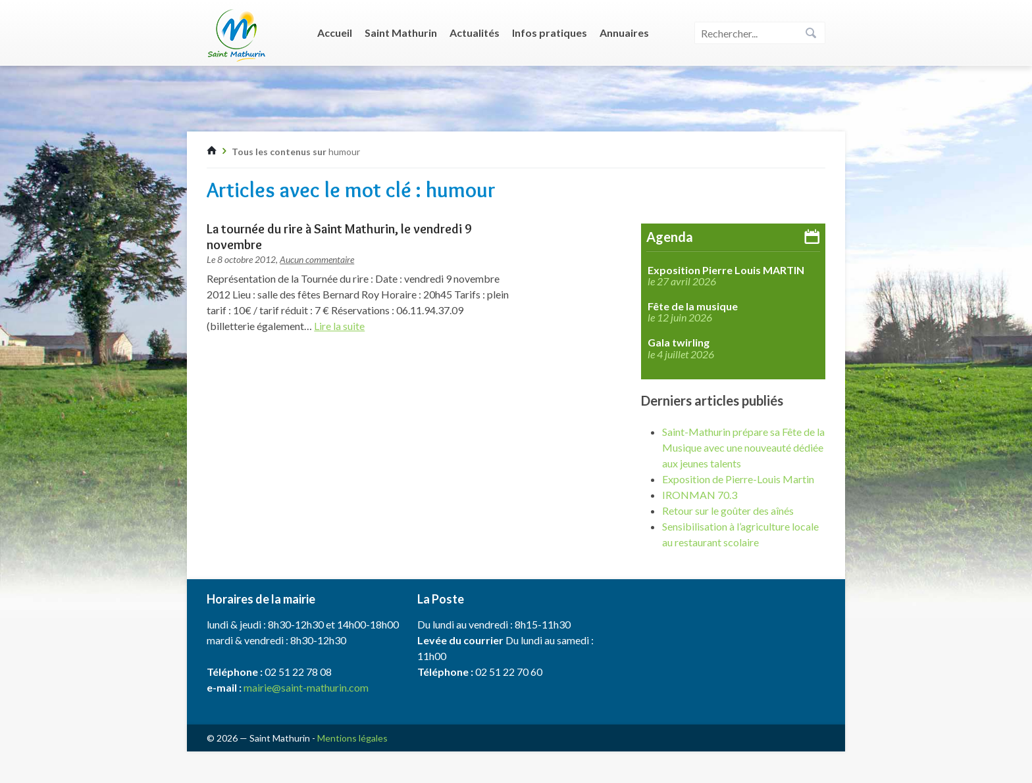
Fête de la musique (693, 306)
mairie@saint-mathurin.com (306, 687)
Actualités (475, 32)
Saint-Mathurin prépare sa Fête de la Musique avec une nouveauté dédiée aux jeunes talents (743, 447)
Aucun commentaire (317, 259)
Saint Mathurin (401, 32)
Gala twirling (679, 342)
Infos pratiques (549, 32)
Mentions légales (352, 738)
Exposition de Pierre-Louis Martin (738, 479)
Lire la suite (339, 326)
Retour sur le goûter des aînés (728, 510)
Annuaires (624, 32)
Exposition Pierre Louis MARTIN (726, 270)
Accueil (334, 32)
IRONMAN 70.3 (699, 494)
